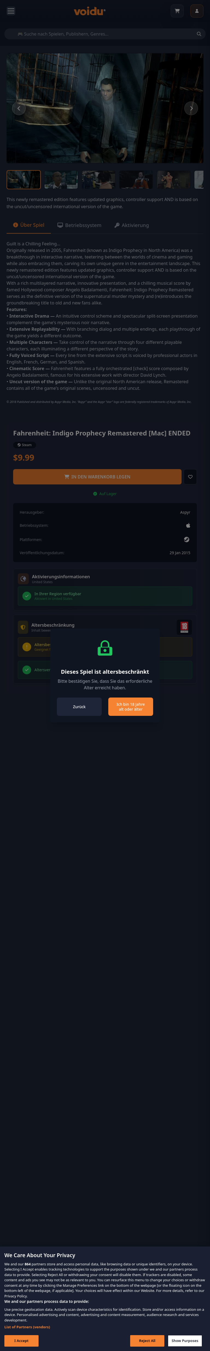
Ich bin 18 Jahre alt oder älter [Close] (130, 707)
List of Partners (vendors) (27, 1334)
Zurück (79, 706)
